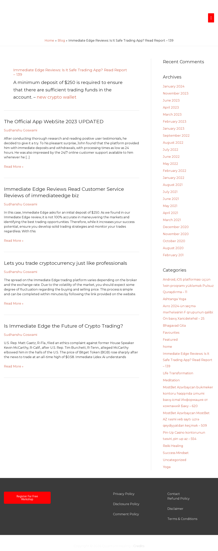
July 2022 (170, 140)
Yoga (166, 457)
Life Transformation (178, 364)
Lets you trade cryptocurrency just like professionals (66, 253)
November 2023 (175, 84)
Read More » (13, 157)
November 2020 (176, 224)
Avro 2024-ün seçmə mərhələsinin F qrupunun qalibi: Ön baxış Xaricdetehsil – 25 (188, 303)
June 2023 (171, 91)
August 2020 (173, 238)
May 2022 (170, 154)
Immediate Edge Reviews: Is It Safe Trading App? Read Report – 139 (187, 350)
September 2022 (176, 126)
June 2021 (171, 189)
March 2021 (172, 210)
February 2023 (174, 112)
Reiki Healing (173, 436)
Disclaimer (175, 499)
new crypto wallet (56, 87)
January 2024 (173, 77)
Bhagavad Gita (174, 316)
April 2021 (170, 203)
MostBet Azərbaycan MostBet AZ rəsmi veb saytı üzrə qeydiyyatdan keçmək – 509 (186, 410)
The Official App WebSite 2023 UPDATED (54, 112)
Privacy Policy (124, 484)
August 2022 (173, 133)
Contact (173, 484)
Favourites (171, 323)
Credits (138, 536)
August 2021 (173, 175)
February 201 (173, 245)
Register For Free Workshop (27, 488)
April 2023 (171, 98)
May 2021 (170, 196)
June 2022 (171, 147)
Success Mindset (176, 443)
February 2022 (174, 161)
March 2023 (172, 105)
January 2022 (173, 168)
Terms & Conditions (182, 509)
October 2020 (174, 231)
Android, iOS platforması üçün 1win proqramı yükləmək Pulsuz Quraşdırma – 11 (188, 276)
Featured (170, 330)
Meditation (171, 371)
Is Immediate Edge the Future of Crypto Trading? (63, 316)
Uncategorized (174, 450)
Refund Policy (178, 489)
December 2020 (176, 217)
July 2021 (170, 182)
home (167, 337)
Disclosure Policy (126, 494)
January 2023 (173, 119)
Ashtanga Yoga (174, 289)
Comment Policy (126, 504)
